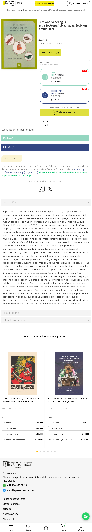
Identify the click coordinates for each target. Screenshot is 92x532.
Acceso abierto (11, 514)
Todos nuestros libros (14, 499)
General (43, 125)
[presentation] (5, 388)
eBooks (7, 509)
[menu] (11, 527)
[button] (37, 451)
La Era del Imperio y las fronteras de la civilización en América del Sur (22, 400)
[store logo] (12, 3)
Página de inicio (13, 10)
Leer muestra (49, 52)
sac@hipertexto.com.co (18, 490)
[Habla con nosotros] (86, 516)
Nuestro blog (9, 519)
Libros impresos (11, 504)
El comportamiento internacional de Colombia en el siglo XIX (68, 400)
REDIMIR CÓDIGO (78, 3)
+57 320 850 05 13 (15, 485)
